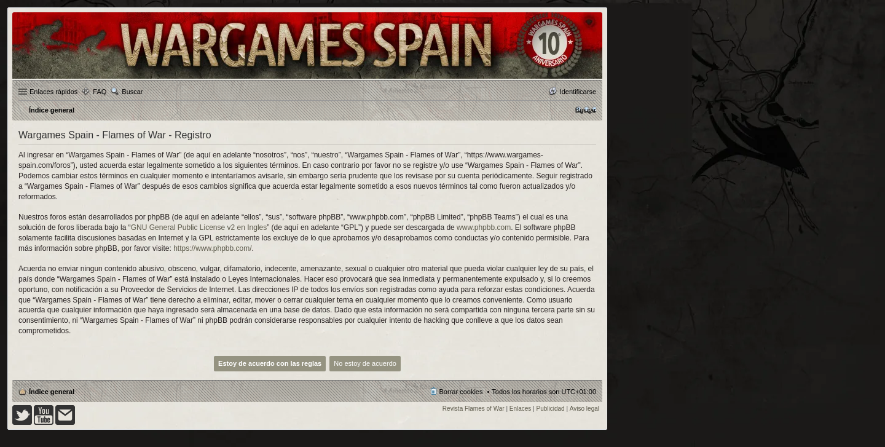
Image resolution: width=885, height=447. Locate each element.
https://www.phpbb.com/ (212, 248)
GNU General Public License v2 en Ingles (199, 227)
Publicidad (551, 408)
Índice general (51, 391)
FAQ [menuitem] (99, 91)
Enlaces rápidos (53, 91)
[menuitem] (585, 110)
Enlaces (520, 408)
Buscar (132, 91)
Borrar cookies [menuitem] (461, 391)
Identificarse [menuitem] (578, 91)
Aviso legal (584, 408)
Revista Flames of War (473, 408)
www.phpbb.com (484, 227)
